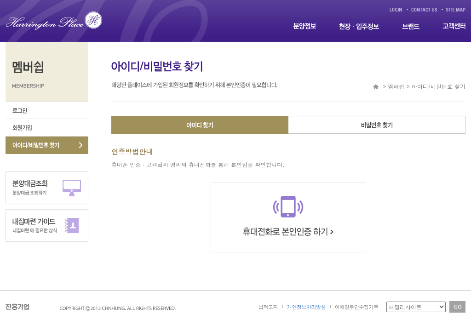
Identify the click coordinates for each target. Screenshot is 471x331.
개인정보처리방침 (306, 306)
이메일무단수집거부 (357, 306)
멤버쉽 (396, 86)
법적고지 (268, 306)
